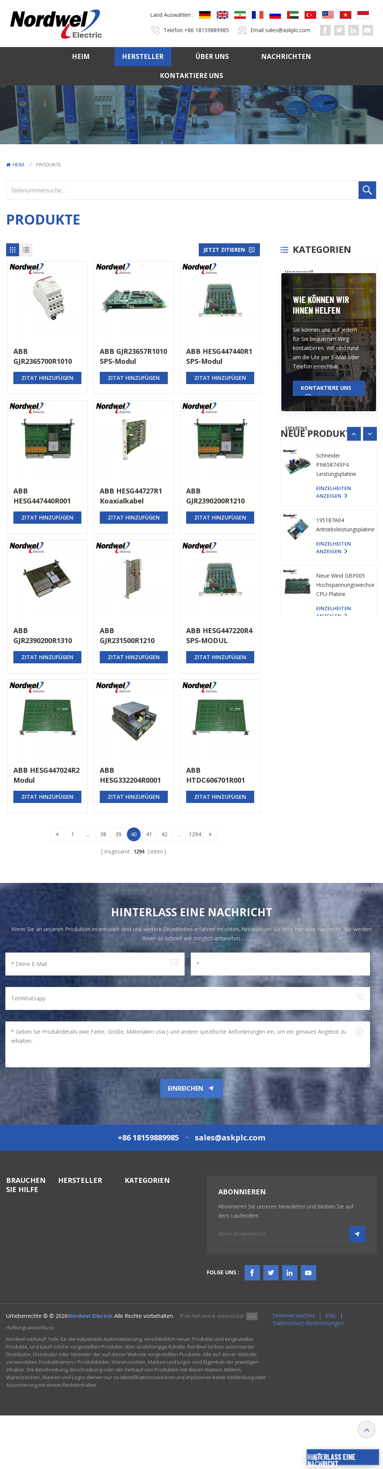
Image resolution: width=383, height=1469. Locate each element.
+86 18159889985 (206, 30)
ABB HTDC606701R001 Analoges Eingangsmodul (215, 775)
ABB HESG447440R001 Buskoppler (42, 496)
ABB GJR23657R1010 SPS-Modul (133, 356)
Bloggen (16, 1305)
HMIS (131, 1242)
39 (118, 834)
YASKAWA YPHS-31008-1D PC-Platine (342, 659)
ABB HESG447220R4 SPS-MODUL (219, 635)
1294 (195, 834)
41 (149, 834)
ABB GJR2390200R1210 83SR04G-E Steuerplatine (215, 496)
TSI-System (139, 1228)
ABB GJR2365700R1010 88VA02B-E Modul (43, 356)
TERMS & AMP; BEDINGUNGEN (26, 1288)
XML (330, 1369)
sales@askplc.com (287, 30)
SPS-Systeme (141, 1201)
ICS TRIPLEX (300, 330)
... (87, 834)
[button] (370, 633)
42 (164, 834)
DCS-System (140, 1214)
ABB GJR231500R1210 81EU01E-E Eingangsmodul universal (127, 635)
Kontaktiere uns (191, 75)
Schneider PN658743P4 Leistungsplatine (336, 719)
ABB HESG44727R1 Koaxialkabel (131, 495)
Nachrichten (286, 56)
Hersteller (143, 56)
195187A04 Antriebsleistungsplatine (345, 779)
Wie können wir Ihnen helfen (321, 504)
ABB (290, 389)
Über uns (212, 56)
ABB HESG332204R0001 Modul (130, 775)
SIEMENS (296, 428)
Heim (81, 56)
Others (294, 447)
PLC (290, 350)
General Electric (306, 311)
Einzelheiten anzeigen (333, 681)
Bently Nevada (305, 291)
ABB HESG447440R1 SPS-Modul (219, 356)
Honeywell (299, 272)
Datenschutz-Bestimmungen (308, 1376)
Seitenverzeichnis (294, 1369)
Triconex (297, 369)
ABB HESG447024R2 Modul (46, 775)
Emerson (297, 408)
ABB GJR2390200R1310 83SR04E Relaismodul (42, 635)
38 (103, 834)
